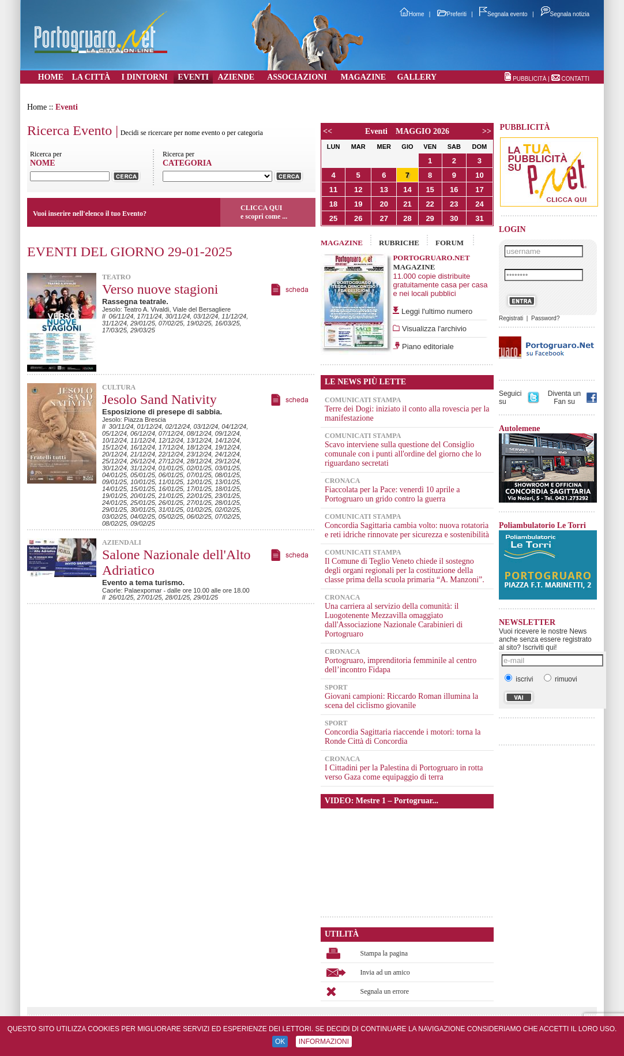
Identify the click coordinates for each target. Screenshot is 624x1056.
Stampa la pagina (384, 953)
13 (384, 189)
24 (479, 204)
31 (479, 218)
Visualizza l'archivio (433, 328)
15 (430, 189)
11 (333, 189)
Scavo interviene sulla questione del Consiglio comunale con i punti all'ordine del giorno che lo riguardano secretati (403, 453)
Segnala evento (503, 14)
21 (407, 204)
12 (358, 189)
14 (407, 189)
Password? (545, 318)
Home (412, 14)
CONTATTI (575, 79)
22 (430, 204)
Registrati (511, 318)
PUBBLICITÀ (529, 79)
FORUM (449, 242)
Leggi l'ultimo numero (436, 311)
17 (479, 189)
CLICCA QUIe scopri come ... (263, 212)
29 (430, 218)
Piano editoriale (426, 346)
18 (333, 204)
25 (333, 218)
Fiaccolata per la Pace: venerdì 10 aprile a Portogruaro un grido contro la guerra (392, 494)
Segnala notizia (564, 14)
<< (327, 131)
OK (280, 1042)
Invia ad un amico (385, 972)
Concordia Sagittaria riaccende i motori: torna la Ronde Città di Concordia (403, 737)
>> (486, 131)
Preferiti (452, 14)
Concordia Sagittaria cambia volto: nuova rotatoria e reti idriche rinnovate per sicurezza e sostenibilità (407, 530)
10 (479, 175)
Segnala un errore (384, 991)
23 (454, 204)
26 (358, 218)
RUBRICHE (399, 242)
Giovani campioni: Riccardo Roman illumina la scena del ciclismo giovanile (401, 701)
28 (407, 218)
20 (384, 204)
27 (384, 218)
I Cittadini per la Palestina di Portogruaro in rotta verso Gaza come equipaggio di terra (404, 772)
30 (454, 218)
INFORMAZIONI (324, 1042)
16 (454, 189)
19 (358, 204)
